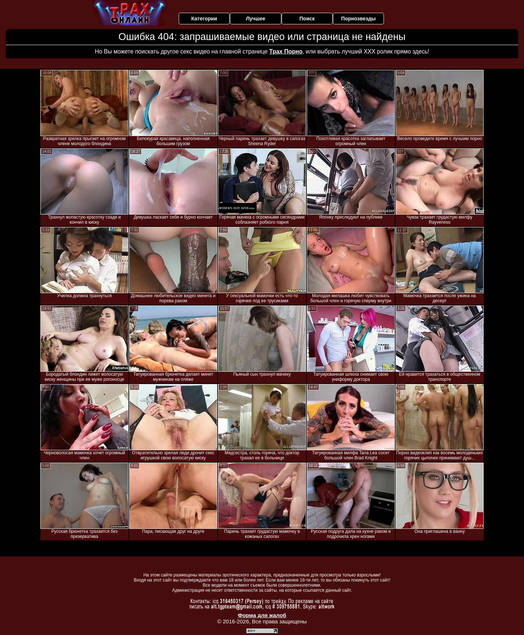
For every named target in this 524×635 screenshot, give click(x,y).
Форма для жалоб (262, 615)
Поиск (307, 18)
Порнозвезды (358, 18)
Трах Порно (286, 51)
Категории (204, 18)
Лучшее (255, 18)
